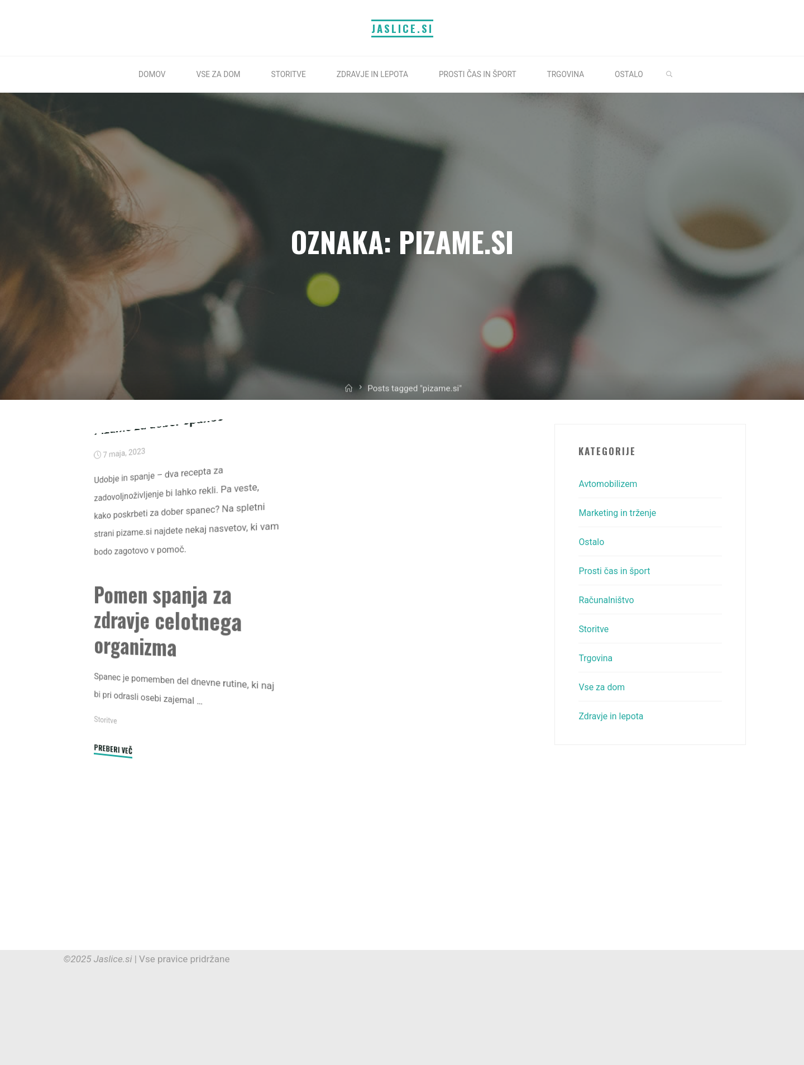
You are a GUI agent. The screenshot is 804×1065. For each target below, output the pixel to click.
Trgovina (596, 657)
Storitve (106, 846)
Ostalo (592, 541)
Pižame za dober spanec (163, 551)
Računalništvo (608, 599)
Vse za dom (603, 687)
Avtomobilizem (610, 483)
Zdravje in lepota (613, 716)
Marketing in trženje (620, 512)
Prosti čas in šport (616, 570)
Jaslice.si (402, 28)
